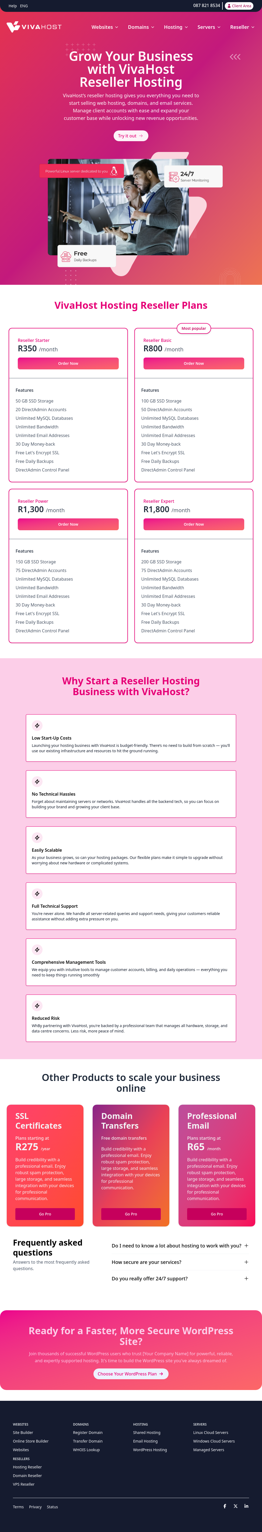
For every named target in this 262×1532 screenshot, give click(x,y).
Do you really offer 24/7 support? (180, 1278)
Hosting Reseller (27, 1466)
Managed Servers (208, 1449)
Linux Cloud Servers (210, 1432)
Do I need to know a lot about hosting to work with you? (180, 1245)
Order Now (68, 363)
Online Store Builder (31, 1441)
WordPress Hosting (150, 1449)
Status (52, 1506)
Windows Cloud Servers (214, 1441)
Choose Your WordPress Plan (131, 1374)
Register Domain (88, 1432)
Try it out (131, 136)
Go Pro (45, 1213)
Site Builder (23, 1432)
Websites (21, 1449)
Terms (18, 1506)
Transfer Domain (88, 1441)
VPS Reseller (23, 1484)
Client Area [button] (239, 5)
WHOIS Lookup (86, 1449)
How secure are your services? (180, 1262)
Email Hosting (145, 1441)
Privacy (35, 1506)
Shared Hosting (146, 1432)
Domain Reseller (27, 1475)
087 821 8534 (206, 5)
